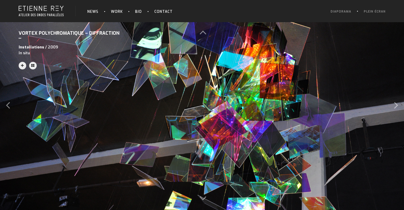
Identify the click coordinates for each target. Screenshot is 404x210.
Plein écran (375, 11)
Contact (163, 11)
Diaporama (341, 11)
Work (117, 11)
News (92, 11)
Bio (138, 11)
